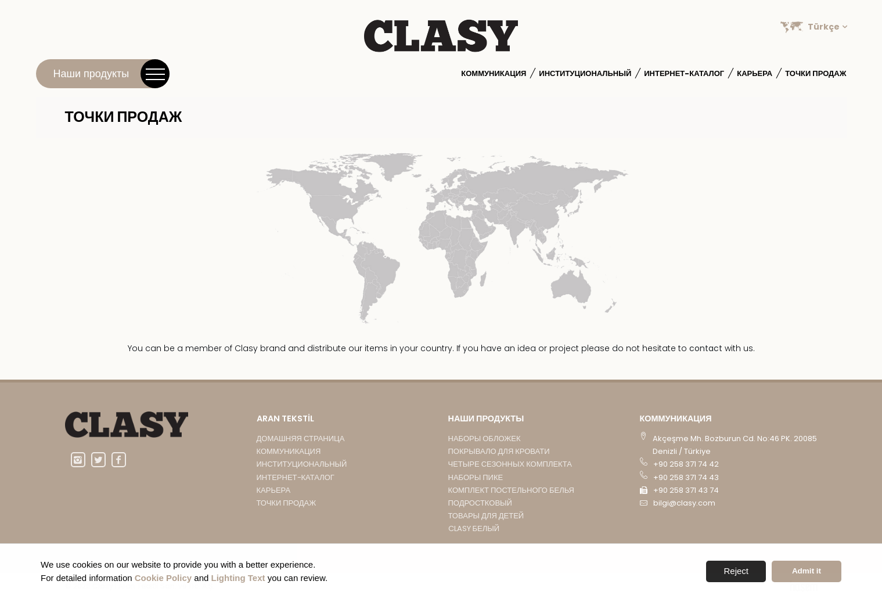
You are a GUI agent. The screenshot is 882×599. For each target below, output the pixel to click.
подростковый (480, 502)
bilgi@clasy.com (684, 502)
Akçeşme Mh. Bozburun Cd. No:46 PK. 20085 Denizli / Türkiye (735, 445)
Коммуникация (493, 73)
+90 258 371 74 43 (686, 477)
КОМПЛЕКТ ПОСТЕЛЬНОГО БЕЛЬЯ (511, 490)
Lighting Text (238, 578)
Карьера (754, 73)
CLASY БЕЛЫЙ (474, 528)
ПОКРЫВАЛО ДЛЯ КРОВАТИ (499, 451)
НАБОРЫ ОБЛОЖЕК (484, 438)
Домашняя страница (301, 438)
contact (707, 348)
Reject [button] (735, 571)
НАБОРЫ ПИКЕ (475, 477)
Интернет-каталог (684, 73)
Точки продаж (815, 73)
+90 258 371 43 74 (686, 490)
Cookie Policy (163, 578)
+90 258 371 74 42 (686, 464)
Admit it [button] (806, 570)
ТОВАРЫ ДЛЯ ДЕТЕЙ (486, 515)
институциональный (585, 73)
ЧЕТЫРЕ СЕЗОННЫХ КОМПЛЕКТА (510, 464)
